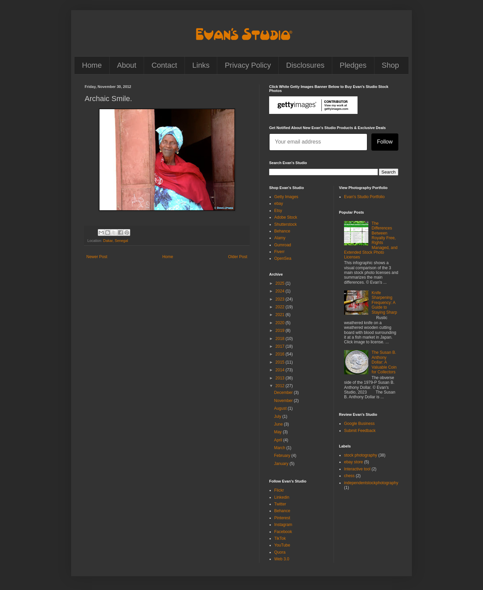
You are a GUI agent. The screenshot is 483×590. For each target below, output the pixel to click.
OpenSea (282, 258)
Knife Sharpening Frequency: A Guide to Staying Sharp (384, 302)
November (284, 400)
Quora (279, 552)
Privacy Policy (248, 65)
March (280, 447)
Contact (164, 65)
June (279, 424)
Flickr (279, 490)
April (278, 440)
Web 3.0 (281, 559)
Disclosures (305, 65)
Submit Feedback (359, 430)
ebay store (353, 462)
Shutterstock (285, 224)
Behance (282, 231)
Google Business (359, 423)
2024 (281, 291)
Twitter (280, 504)
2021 (281, 314)
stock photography (360, 455)
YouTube (282, 545)
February (282, 455)
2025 (281, 283)
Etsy (278, 210)
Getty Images (286, 196)
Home (92, 65)
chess (349, 475)
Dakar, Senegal (115, 241)
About (127, 65)
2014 (281, 370)
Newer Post (96, 256)
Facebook (283, 531)
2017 (281, 346)
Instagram (283, 524)
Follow (385, 142)
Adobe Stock (285, 217)
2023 (281, 299)
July (278, 416)
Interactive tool (357, 469)
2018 (281, 338)
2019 (281, 330)
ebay (278, 203)
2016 (281, 354)
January (281, 463)
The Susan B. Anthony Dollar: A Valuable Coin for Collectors (384, 362)
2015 (281, 362)
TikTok (280, 538)
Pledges (353, 65)
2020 (281, 322)
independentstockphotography (371, 482)
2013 (281, 378)
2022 (281, 307)
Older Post (237, 256)
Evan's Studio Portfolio (364, 196)
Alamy (279, 238)
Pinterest (282, 518)
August (281, 408)
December (284, 392)
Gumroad (282, 245)
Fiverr (279, 251)
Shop (390, 65)
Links (200, 65)
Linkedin (281, 497)
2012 (281, 385)
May (278, 432)
